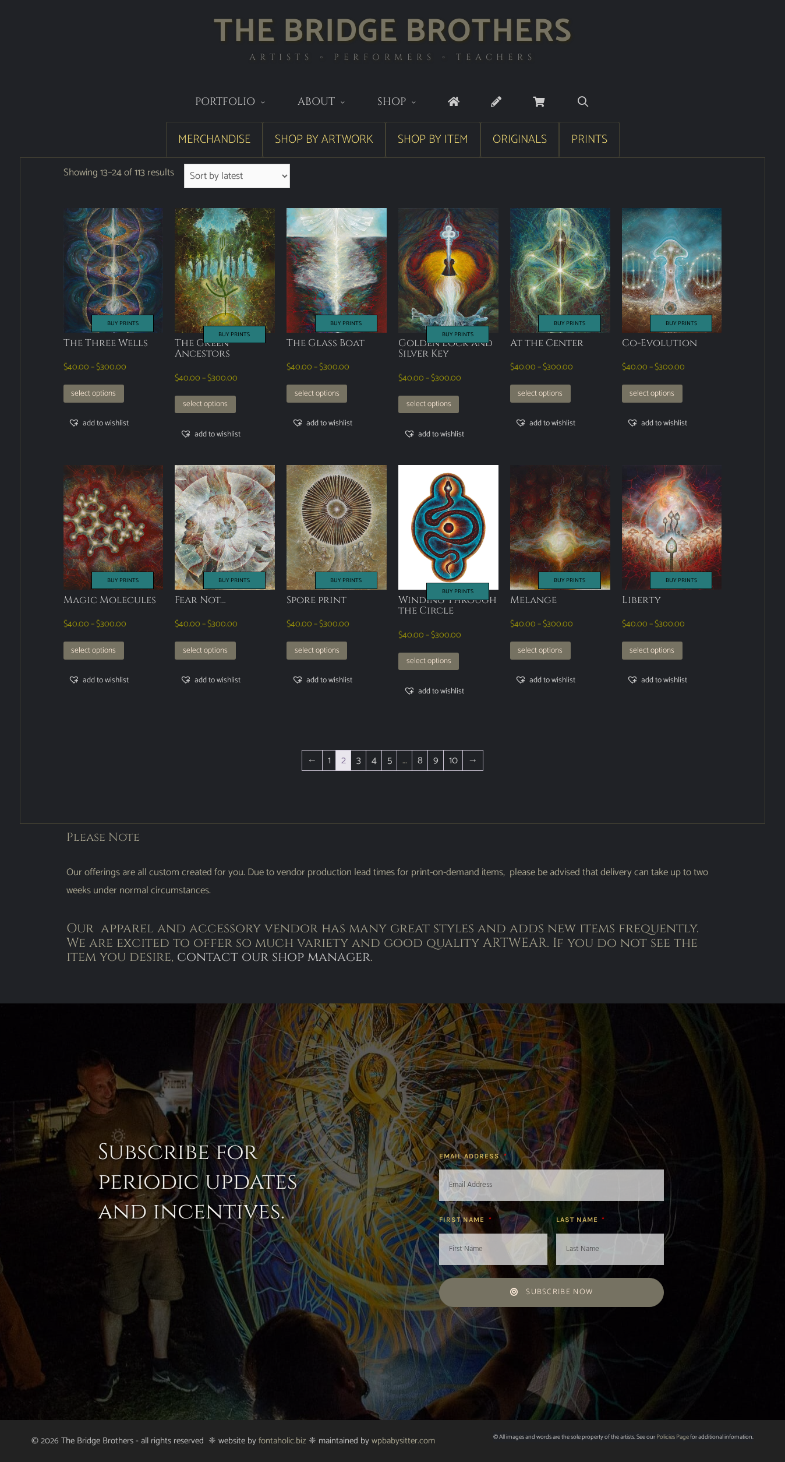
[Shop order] (237, 176)
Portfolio (238, 102)
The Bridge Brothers (393, 31)
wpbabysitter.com (403, 1440)
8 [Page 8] (420, 760)
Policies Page (672, 1437)
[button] (98, 423)
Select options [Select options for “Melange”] (540, 650)
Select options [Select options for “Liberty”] (652, 650)
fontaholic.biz (282, 1440)
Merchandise (214, 139)
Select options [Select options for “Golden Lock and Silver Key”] (428, 403)
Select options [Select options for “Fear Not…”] (205, 650)
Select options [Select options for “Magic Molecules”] (93, 650)
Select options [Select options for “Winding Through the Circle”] (428, 660)
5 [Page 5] (389, 760)
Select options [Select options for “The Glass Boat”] (317, 393)
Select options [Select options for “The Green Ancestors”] (205, 403)
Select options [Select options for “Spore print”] (317, 650)
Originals (520, 139)
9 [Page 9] (436, 760)
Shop (405, 102)
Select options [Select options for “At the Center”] (540, 393)
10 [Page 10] (453, 760)
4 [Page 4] (374, 760)
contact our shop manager (273, 957)
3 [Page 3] (358, 760)
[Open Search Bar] (582, 102)
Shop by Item (433, 139)
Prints (589, 139)
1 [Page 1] (329, 760)
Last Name (578, 1220)
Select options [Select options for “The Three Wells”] (93, 393)
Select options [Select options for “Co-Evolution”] (652, 393)
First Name (463, 1220)
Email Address (470, 1156)
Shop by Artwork (324, 139)
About (330, 102)
